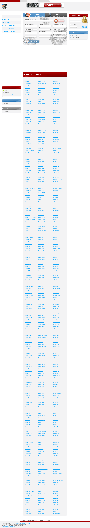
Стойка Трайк (55, 498)
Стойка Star (55, 159)
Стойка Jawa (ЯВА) (42, 170)
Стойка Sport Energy (57, 152)
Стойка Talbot (55, 183)
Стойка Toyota (56, 230)
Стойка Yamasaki (56, 322)
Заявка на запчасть (9, 31)
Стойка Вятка (55, 382)
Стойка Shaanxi (56, 105)
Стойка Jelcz (41, 179)
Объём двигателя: (57, 31)
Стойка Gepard (28, 473)
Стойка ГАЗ (55, 384)
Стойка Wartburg (56, 295)
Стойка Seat (55, 94)
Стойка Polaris (41, 437)
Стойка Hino (41, 92)
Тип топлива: (56, 34)
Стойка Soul (55, 141)
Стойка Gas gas (28, 460)
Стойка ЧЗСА (55, 511)
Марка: (40, 27)
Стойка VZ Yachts (56, 288)
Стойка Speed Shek (57, 148)
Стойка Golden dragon (29, 491)
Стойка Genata (28, 466)
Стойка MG (40, 342)
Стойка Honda (41, 99)
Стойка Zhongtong (56, 346)
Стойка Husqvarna (42, 130)
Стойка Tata (55, 190)
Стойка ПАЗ (55, 471)
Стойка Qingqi (41, 457)
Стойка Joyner (41, 203)
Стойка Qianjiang (41, 455)
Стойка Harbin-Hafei (42, 83)
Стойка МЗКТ (55, 460)
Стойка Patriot (41, 411)
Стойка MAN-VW (41, 304)
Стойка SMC (55, 134)
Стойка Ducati (28, 384)
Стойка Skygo (55, 125)
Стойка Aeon (27, 94)
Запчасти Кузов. (50, 12)
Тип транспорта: (29, 27)
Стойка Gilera (28, 477)
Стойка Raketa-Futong (43, 469)
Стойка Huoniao (41, 123)
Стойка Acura (27, 85)
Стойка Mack (41, 293)
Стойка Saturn (56, 88)
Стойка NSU (41, 386)
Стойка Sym (55, 181)
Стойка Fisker (28, 422)
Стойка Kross (41, 244)
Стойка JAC (40, 163)
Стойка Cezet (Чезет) (29, 286)
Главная (24, 1)
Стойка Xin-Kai (56, 306)
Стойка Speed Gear (57, 145)
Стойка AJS (27, 105)
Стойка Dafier (28, 344)
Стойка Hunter (41, 121)
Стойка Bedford (28, 201)
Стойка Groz (27, 498)
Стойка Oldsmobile (42, 391)
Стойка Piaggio (41, 428)
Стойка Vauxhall (56, 252)
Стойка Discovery (28, 371)
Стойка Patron (41, 413)
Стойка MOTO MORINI (43, 350)
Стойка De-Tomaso (29, 355)
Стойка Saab (41, 509)
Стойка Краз (55, 444)
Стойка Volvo (55, 281)
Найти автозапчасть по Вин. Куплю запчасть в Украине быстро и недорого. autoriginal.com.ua (26, 12)
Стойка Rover (41, 504)
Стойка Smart (55, 132)
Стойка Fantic (28, 406)
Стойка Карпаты (56, 440)
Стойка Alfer (27, 114)
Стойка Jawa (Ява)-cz (42, 172)
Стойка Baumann (28, 192)
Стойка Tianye (56, 212)
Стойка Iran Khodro (42, 145)
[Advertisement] (11, 60)
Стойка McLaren (41, 324)
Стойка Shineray (56, 112)
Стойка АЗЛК (55, 364)
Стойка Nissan (41, 377)
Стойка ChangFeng (29, 295)
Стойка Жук (55, 402)
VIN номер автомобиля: (31, 19)
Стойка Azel (27, 179)
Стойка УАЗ (55, 502)
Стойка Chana (28, 290)
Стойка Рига (55, 482)
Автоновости (41, 520)
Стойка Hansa (41, 79)
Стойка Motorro (41, 359)
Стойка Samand (56, 81)
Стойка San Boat (56, 85)
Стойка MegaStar (42, 328)
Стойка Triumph (56, 239)
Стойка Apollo (28, 130)
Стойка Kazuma (41, 217)
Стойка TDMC (56, 199)
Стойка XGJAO (56, 304)
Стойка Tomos (56, 223)
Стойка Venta (55, 259)
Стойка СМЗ (55, 489)
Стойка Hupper (41, 125)
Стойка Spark (55, 143)
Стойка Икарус (56, 433)
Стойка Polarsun (41, 440)
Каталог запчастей (32, 1)
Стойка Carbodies (28, 281)
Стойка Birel (27, 226)
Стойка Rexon (41, 491)
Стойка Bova (27, 246)
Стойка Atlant (27, 163)
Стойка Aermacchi (28, 96)
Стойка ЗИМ (55, 415)
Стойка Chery (28, 299)
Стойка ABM (27, 79)
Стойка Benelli (28, 208)
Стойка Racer (41, 464)
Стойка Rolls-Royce (42, 500)
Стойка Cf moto (28, 288)
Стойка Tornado (56, 228)
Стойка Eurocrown (28, 402)
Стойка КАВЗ (55, 435)
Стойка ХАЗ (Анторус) (57, 506)
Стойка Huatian (41, 114)
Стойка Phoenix (41, 426)
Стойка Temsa (56, 201)
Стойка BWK (27, 268)
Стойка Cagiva (28, 275)
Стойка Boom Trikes (29, 241)
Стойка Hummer (41, 119)
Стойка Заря (55, 406)
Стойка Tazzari (56, 197)
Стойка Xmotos (56, 317)
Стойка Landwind (41, 257)
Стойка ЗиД (55, 408)
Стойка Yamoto (56, 324)
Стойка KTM (41, 246)
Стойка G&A (27, 451)
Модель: (55, 27)
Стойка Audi (27, 168)
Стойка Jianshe (41, 186)
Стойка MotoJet (41, 355)
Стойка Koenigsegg (42, 241)
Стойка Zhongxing (56, 348)
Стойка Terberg (56, 203)
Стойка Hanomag (28, 513)
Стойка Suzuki (56, 174)
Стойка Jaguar (41, 168)
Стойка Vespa (55, 266)
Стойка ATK (27, 161)
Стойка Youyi (55, 328)
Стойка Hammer (28, 511)
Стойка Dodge (28, 375)
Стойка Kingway (41, 232)
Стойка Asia (27, 152)
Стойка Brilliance (28, 252)
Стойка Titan (55, 217)
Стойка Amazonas (28, 123)
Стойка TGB (55, 208)
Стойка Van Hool (56, 248)
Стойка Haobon (41, 81)
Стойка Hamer (28, 509)
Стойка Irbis (40, 148)
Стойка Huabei (41, 110)
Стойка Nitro (41, 384)
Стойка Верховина (56, 377)
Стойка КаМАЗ (56, 437)
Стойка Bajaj (27, 183)
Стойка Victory (56, 270)
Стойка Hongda (41, 103)
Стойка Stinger (56, 166)
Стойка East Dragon (29, 391)
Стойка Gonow (28, 493)
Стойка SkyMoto (56, 128)
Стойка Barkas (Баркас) (30, 188)
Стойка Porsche (41, 446)
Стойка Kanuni (41, 208)
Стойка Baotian (28, 186)
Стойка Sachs (41, 513)
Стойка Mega (41, 326)
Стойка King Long (42, 230)
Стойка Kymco (41, 248)
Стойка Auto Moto (28, 172)
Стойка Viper (55, 275)
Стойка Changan (28, 293)
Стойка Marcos (41, 308)
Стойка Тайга (55, 493)
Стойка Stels (55, 161)
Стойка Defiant (28, 357)
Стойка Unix (55, 246)
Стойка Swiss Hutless (57, 179)
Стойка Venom (56, 257)
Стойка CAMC (28, 279)
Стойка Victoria (56, 268)
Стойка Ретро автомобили (58, 480)
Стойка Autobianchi (29, 174)
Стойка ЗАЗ (55, 404)
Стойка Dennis (28, 362)
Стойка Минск (56, 462)
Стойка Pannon (41, 406)
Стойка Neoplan (41, 375)
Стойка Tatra (55, 195)
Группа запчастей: (29, 24)
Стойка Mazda (41, 322)
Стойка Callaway (28, 277)
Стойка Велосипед (56, 375)
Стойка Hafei (27, 506)
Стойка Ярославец (57, 513)
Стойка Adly (27, 92)
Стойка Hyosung (41, 134)
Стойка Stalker (56, 157)
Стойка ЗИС (55, 420)
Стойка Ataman (28, 159)
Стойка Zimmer (56, 350)
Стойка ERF (27, 395)
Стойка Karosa (41, 210)
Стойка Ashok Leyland (29, 150)
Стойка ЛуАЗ (55, 453)
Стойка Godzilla (28, 489)
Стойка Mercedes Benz (43, 333)
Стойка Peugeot (41, 417)
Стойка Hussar (41, 132)
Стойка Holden (41, 96)
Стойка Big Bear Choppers (30, 217)
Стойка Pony (41, 444)
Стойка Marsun (41, 313)
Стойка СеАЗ (55, 486)
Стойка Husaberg (42, 128)
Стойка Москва (56, 464)
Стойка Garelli (28, 457)
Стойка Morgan (41, 348)
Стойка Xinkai (55, 310)
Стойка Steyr (55, 163)
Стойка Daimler (28, 348)
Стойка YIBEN (56, 326)
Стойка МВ (55, 457)
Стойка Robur (41, 498)
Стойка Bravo (27, 248)
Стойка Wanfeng (56, 293)
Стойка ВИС (55, 379)
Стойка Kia (40, 228)
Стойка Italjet (41, 154)
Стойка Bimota (28, 221)
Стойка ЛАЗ (55, 446)
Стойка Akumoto (28, 108)
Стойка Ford (27, 426)
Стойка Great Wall (28, 495)
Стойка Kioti (40, 239)
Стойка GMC (27, 484)
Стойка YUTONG (56, 335)
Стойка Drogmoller (29, 382)
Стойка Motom (41, 357)
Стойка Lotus (41, 290)
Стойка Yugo (55, 333)
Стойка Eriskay (28, 397)
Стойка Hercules (41, 88)
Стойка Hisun (41, 94)
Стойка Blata (27, 228)
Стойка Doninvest (28, 379)
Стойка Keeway (41, 219)
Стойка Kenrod (41, 221)
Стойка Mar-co (41, 306)
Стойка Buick (27, 266)
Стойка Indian (41, 141)
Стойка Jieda (41, 188)
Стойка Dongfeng (28, 377)
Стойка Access (28, 83)
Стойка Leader (41, 266)
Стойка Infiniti (41, 143)
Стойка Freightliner (29, 442)
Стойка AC (27, 81)
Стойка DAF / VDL (28, 342)
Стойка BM (27, 230)
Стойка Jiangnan (41, 183)
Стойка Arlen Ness (29, 143)
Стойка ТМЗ (55, 495)
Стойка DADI (27, 330)
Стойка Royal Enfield (42, 506)
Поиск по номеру (9, 28)
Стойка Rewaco (41, 486)
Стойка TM (55, 219)
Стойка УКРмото (56, 504)
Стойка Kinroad (41, 237)
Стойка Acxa (27, 88)
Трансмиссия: (42, 34)
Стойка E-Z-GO (28, 386)
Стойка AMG (27, 128)
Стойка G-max (28, 453)
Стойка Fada (27, 404)
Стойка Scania (56, 90)
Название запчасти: (43, 24)
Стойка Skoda (56, 123)
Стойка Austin (28, 170)
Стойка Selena (56, 99)
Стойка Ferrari (28, 415)
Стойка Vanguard (56, 250)
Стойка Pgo (40, 424)
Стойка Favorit (28, 408)
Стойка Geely (27, 462)
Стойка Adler (27, 90)
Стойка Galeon (28, 455)
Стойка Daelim (28, 333)
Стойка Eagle (27, 388)
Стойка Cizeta (28, 315)
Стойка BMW (27, 232)
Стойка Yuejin (55, 330)
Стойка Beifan (28, 203)
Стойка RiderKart (41, 493)
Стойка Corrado (28, 322)
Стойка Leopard (41, 268)
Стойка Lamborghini (42, 250)
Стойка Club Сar (28, 317)
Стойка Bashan (28, 190)
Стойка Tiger (55, 215)
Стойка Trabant (56, 237)
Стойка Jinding (41, 195)
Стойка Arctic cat (28, 134)
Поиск (56, 15)
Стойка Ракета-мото (57, 475)
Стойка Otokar (41, 402)
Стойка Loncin (41, 286)
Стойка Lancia (41, 252)
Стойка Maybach (41, 319)
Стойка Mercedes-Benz (43, 337)
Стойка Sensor (56, 101)
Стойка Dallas (28, 350)
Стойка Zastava (56, 337)
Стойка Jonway (41, 201)
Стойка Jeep (41, 177)
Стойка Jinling (41, 197)
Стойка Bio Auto (28, 223)
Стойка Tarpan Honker (57, 188)
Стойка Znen (55, 353)
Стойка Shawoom (56, 110)
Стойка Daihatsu (28, 346)
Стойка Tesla (55, 206)
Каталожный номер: (58, 24)
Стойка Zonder (56, 355)
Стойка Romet (41, 502)
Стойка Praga (41, 449)
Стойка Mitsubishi (42, 346)
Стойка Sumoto (56, 172)
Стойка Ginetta (28, 482)
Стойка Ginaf (27, 480)
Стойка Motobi (41, 353)
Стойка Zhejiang (56, 344)
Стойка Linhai (41, 281)
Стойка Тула (55, 500)
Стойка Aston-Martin (29, 157)
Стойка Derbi (27, 364)
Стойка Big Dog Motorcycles (30, 219)
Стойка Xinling (56, 313)
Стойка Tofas (55, 221)
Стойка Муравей (56, 469)
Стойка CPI (27, 324)
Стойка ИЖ (55, 428)
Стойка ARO (27, 145)
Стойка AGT (27, 99)
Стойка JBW (41, 174)
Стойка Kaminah (41, 206)
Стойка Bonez (28, 239)
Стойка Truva (55, 241)
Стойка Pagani (41, 404)
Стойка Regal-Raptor (42, 477)
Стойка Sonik (55, 137)
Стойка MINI (41, 344)
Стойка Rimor (41, 495)
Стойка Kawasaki (41, 212)
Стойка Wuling (56, 301)
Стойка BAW (27, 195)
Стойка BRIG (27, 250)
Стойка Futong (28, 449)
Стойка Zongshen (56, 357)
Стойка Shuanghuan (57, 114)
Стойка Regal (41, 475)
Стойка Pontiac (41, 442)
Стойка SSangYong (57, 154)
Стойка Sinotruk (56, 121)
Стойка (56, 12)
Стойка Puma (41, 453)
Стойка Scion (55, 92)
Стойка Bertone (28, 212)
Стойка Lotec (41, 288)
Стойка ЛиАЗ (55, 449)
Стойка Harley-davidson (43, 85)
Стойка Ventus (56, 264)
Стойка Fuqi (27, 446)
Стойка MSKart (41, 362)
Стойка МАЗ (55, 455)
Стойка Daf (27, 339)
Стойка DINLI (27, 368)
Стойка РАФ (55, 477)
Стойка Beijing (28, 206)
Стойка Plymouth (41, 435)
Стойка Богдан (56, 368)
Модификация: (42, 31)
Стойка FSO (27, 444)
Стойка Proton (41, 451)
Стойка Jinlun (41, 199)
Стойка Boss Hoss (28, 244)
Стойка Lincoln (41, 279)
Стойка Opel (41, 395)
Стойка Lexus (41, 270)
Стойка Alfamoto (28, 112)
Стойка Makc (41, 295)
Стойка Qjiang (41, 460)
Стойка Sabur (41, 511)
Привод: (27, 34)
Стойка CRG (27, 326)
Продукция (7, 22)
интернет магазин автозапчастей (23, 523)
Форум (46, 1)
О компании (7, 16)
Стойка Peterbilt (41, 415)
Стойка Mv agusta (42, 368)
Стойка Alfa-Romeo (29, 110)
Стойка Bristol (28, 255)
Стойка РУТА (55, 484)
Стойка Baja (27, 181)
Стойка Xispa (55, 315)
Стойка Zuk (55, 359)
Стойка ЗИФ (55, 426)
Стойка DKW (27, 373)
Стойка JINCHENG (42, 192)
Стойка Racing (41, 466)
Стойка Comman (28, 319)
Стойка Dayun (28, 353)
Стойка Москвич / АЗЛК (57, 466)
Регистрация (84, 26)
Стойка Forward (28, 435)
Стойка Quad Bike (42, 462)
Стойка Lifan (41, 275)
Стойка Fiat (27, 417)
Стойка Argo (27, 139)
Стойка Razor (41, 471)
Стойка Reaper (41, 473)
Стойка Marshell (41, 310)
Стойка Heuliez (41, 90)
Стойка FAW (27, 411)
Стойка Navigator (41, 373)
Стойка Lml (40, 284)
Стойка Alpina (28, 119)
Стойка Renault (41, 480)
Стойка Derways (28, 366)
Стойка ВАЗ (55, 373)
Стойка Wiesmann (56, 297)
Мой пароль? (84, 27)
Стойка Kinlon (41, 235)
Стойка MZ (40, 371)
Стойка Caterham (28, 284)
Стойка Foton (27, 440)
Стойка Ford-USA (28, 433)
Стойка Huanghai (41, 112)
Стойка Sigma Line (56, 117)
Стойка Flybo (27, 424)
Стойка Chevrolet (28, 301)
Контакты (6, 19)
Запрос (34, 15)
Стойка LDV (40, 264)
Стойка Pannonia (41, 408)
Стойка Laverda (41, 261)
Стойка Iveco (41, 157)
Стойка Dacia (27, 328)
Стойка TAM (55, 186)
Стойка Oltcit (41, 393)
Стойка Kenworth (41, 223)
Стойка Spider (56, 150)
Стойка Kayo (41, 215)
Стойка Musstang (42, 366)
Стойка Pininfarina (42, 431)
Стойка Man (40, 299)
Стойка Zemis (55, 342)
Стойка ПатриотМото (57, 473)
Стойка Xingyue (56, 308)
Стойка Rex (40, 489)
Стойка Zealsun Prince (57, 339)
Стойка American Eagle (30, 125)
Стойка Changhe (28, 297)
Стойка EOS (27, 393)
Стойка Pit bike (41, 433)
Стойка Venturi (56, 261)
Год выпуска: (28, 31)
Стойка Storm (55, 168)
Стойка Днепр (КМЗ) (57, 393)
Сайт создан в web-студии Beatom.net (10, 526)
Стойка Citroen (28, 310)
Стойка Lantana (41, 259)
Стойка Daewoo (28, 335)
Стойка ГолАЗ (56, 391)
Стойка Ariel (27, 141)
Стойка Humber (41, 117)
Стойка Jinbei (41, 190)
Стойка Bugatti (28, 264)
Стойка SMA (55, 130)
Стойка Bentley (28, 210)
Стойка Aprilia (28, 132)
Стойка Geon (27, 471)
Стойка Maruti (41, 315)
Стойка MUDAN (41, 364)
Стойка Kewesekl (41, 226)
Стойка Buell (27, 261)
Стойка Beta (27, 215)
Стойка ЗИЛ (55, 411)
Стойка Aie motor (28, 101)
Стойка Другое (56, 395)
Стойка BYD (27, 270)
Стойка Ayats (27, 177)
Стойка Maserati (41, 317)
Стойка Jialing (41, 181)
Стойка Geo (27, 469)
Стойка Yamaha (56, 319)
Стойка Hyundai (41, 137)
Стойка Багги (55, 366)
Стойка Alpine (28, 121)
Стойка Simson (56, 119)
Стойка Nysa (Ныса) (42, 388)
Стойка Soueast (56, 139)
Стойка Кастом (56, 442)
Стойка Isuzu (41, 150)
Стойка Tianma (56, 210)
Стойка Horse (41, 108)
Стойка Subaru (56, 170)
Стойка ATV (27, 166)
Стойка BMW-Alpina (29, 237)
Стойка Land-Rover (42, 255)
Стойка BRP (27, 257)
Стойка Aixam (28, 103)
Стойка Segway (56, 96)
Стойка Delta (27, 359)
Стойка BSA (27, 259)
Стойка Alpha (27, 117)
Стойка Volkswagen (57, 277)
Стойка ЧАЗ (55, 509)
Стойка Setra (55, 103)
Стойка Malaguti (41, 297)
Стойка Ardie (27, 137)
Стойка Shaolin (56, 108)
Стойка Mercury (41, 339)
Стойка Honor (41, 105)
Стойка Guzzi (27, 504)
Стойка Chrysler (28, 308)
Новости (41, 1)
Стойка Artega (28, 148)
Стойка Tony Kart (56, 226)
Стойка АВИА (55, 362)
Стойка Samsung (56, 83)
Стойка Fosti (27, 437)
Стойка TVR (55, 244)
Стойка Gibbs (27, 475)
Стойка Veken (55, 255)
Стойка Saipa (55, 79)
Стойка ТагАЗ (55, 491)
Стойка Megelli (41, 330)
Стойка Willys (55, 299)
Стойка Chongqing (29, 306)
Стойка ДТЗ (55, 397)
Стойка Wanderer (56, 290)
